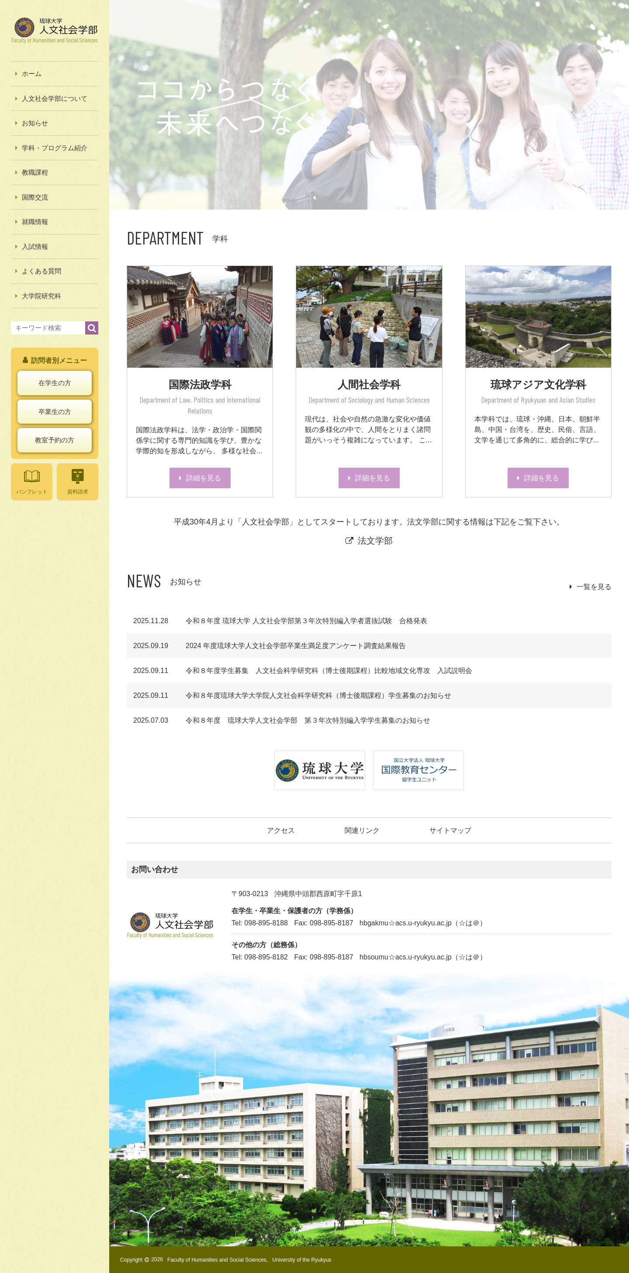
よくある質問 (41, 271)
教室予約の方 (54, 440)
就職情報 (35, 221)
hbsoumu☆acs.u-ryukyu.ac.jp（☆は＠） (423, 957)
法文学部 (375, 540)
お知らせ (35, 123)
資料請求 (77, 481)
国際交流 (35, 197)
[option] (369, 105)
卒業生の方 (54, 411)
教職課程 (35, 172)
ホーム (31, 73)
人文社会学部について (54, 98)
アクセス (281, 830)
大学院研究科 (41, 296)
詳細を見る (203, 478)
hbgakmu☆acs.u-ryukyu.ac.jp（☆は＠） (423, 923)
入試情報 (35, 246)
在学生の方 (54, 382)
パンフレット (32, 481)
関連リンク (362, 830)
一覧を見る (594, 586)
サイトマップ (450, 830)
